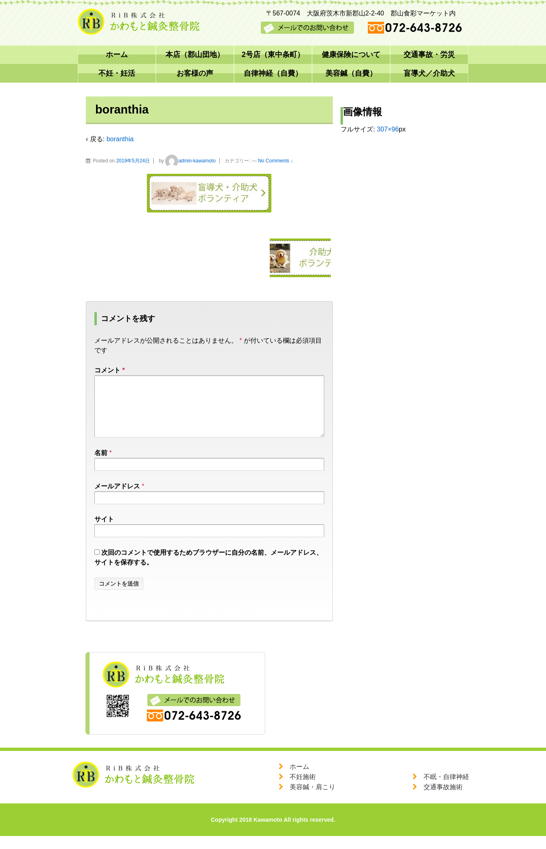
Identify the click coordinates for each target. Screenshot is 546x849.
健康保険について (351, 54)
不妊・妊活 (116, 73)
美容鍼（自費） (351, 73)
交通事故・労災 (429, 54)
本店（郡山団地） (195, 54)
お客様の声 (195, 73)
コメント (109, 370)
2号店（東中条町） (273, 54)
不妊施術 (303, 789)
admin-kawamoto (190, 161)
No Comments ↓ (275, 161)
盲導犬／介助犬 (429, 73)
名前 (100, 465)
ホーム (117, 54)
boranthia (120, 139)
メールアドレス (117, 499)
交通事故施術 (443, 799)
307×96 (388, 129)
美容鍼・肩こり (312, 799)
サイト (104, 532)
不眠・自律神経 (446, 789)
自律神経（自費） (273, 73)
